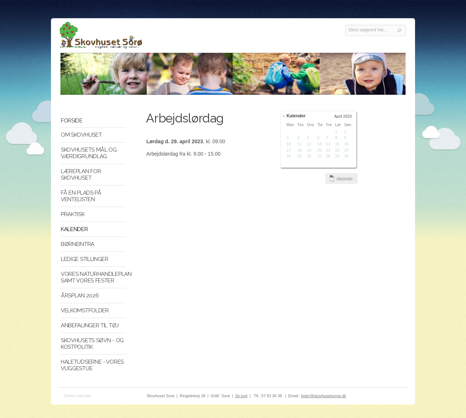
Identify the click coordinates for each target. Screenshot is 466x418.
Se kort (241, 396)
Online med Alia (77, 396)
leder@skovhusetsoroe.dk (323, 396)
